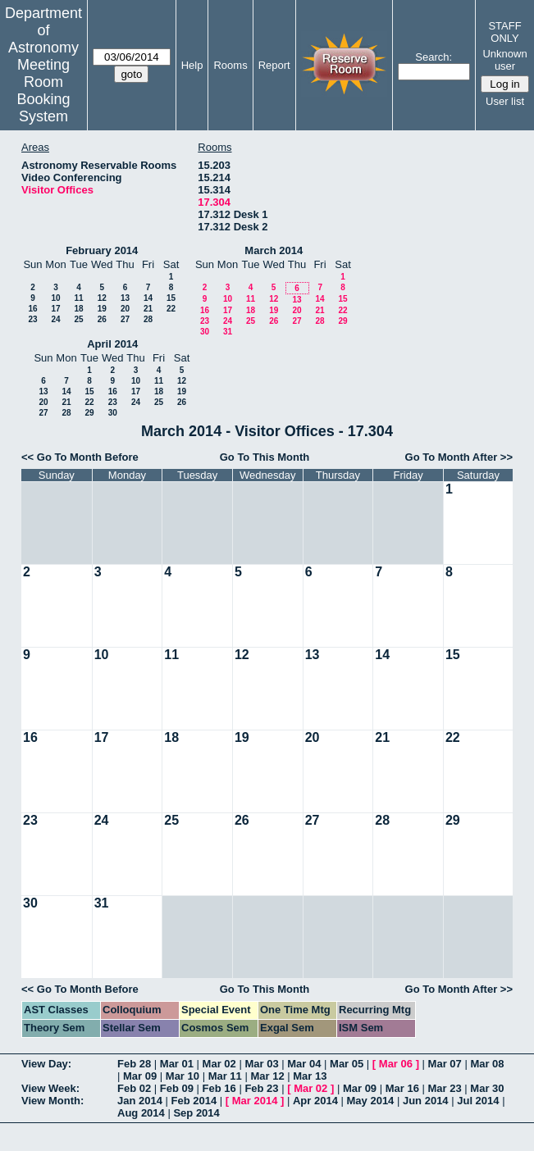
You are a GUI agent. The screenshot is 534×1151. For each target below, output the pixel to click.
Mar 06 (396, 1064)
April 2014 (112, 344)
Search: (433, 57)
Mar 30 (487, 1088)
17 (55, 308)
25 (78, 319)
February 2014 (102, 250)
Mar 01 (177, 1064)
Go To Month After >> (459, 457)
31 (227, 331)
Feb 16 (219, 1088)
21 (148, 308)
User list (505, 101)
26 (102, 319)
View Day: (46, 1064)
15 (171, 298)
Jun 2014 (426, 1100)
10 (55, 298)
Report (274, 65)
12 (102, 298)
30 (204, 331)
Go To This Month (265, 457)
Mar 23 (445, 1088)
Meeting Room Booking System (43, 91)
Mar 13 (309, 1076)
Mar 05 (346, 1064)
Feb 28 (134, 1064)
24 (55, 319)
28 (148, 319)
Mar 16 (402, 1088)
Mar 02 (219, 1064)
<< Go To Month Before (80, 457)
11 (78, 298)
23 (32, 319)
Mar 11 (225, 1076)
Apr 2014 (315, 1100)
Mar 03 (261, 1064)
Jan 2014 (139, 1100)
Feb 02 (134, 1088)
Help (192, 65)
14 (148, 298)
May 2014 (371, 1100)
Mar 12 (267, 1076)
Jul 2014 (478, 1100)
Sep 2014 (196, 1113)
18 (78, 308)
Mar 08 (487, 1064)
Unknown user (504, 60)
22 (171, 308)
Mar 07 (445, 1064)
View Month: (52, 1100)
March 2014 (273, 250)
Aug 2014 (141, 1113)
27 (125, 319)
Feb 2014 (194, 1100)
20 (125, 308)
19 (102, 308)
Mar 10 (182, 1076)
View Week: (50, 1088)
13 (125, 298)
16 (32, 308)
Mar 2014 (255, 1100)
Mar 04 (304, 1064)
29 (342, 320)
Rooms (230, 65)
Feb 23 (261, 1088)
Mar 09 (140, 1076)
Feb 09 (177, 1088)
